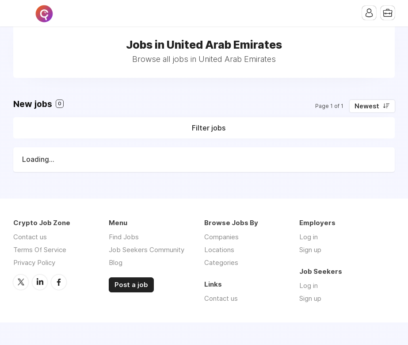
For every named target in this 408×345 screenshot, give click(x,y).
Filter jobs (208, 127)
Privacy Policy (34, 262)
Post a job (131, 285)
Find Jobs (124, 237)
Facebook (58, 282)
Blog (115, 262)
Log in (308, 237)
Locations (219, 249)
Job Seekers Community (146, 249)
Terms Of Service (39, 249)
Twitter (20, 282)
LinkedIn (39, 282)
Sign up (310, 249)
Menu (20, 13)
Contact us (30, 237)
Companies (221, 237)
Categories (221, 262)
